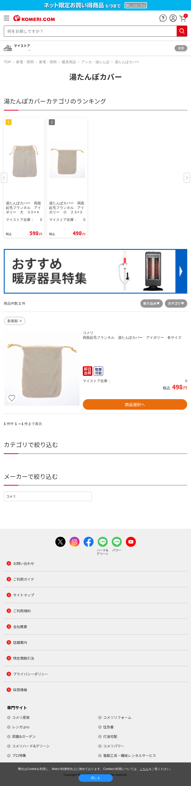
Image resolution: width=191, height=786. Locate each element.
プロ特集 (19, 755)
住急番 (108, 727)
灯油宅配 (110, 736)
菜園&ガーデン (24, 736)
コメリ (11, 496)
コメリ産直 (21, 717)
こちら (144, 769)
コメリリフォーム (117, 717)
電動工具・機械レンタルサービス (129, 755)
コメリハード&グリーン (31, 746)
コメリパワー (113, 746)
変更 (181, 48)
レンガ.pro (20, 727)
